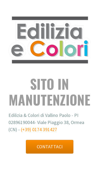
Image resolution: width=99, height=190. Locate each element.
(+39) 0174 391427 (39, 129)
